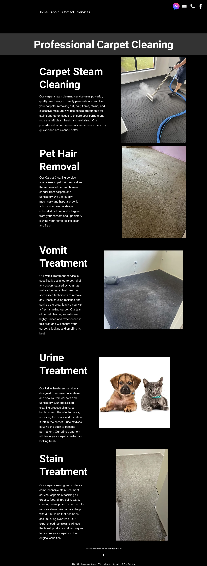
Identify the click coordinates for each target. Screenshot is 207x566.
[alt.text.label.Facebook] (200, 6)
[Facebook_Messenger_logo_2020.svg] (176, 6)
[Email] (184, 6)
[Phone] (192, 6)
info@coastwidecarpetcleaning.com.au (104, 548)
